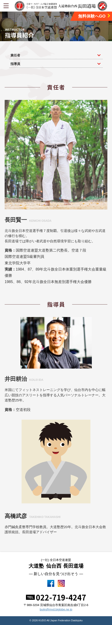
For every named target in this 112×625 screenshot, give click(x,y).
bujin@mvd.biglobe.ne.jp (56, 609)
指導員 (15, 64)
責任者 (15, 55)
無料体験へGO (94, 16)
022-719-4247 (61, 597)
